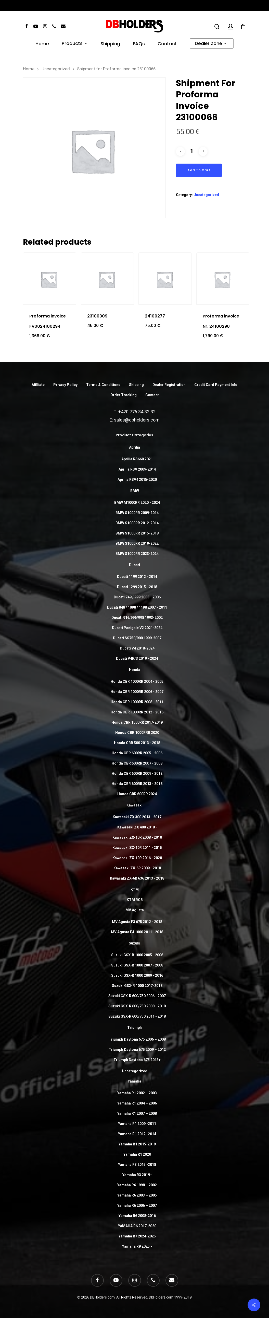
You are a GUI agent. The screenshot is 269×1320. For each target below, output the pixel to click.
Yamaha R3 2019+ (137, 1175)
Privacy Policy (65, 385)
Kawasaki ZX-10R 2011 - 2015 (137, 848)
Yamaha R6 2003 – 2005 (137, 1195)
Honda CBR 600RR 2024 (137, 794)
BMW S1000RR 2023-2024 (137, 554)
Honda (134, 670)
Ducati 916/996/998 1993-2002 (137, 618)
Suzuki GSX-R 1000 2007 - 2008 (137, 965)
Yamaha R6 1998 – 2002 (137, 1185)
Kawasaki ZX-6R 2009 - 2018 (137, 868)
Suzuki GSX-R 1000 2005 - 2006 (137, 955)
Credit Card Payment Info (215, 385)
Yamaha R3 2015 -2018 (137, 1165)
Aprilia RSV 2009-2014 (137, 469)
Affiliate (38, 385)
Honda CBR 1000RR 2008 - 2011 (137, 702)
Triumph (134, 1028)
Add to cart (198, 170)
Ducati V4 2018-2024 (137, 648)
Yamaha (134, 1081)
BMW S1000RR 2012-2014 (137, 523)
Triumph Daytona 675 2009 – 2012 (137, 1050)
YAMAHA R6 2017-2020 (137, 1226)
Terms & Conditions (103, 385)
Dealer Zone (210, 44)
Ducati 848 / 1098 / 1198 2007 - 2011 (137, 607)
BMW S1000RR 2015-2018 (137, 533)
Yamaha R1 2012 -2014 (137, 1134)
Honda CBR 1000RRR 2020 (137, 733)
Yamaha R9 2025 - (137, 1246)
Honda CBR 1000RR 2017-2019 (137, 722)
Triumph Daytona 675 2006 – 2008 (137, 1039)
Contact (167, 44)
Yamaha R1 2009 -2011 (137, 1124)
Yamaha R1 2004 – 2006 (137, 1103)
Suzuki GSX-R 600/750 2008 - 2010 (137, 1006)
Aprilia (134, 447)
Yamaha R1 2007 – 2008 (137, 1113)
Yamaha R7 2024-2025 (137, 1236)
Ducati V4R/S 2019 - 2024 (137, 658)
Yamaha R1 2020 (137, 1154)
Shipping (110, 44)
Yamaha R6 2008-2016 (137, 1216)
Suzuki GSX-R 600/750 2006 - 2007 (137, 996)
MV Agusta (134, 910)
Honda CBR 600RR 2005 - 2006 (137, 753)
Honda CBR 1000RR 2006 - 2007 (137, 692)
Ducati (134, 565)
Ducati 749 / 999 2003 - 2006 (137, 597)
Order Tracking (123, 395)
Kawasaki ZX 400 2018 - (137, 827)
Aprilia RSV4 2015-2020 (137, 479)
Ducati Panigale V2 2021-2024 (137, 628)
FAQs (139, 44)
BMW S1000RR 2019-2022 (137, 543)
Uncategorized (56, 68)
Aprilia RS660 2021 (137, 459)
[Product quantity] (192, 151)
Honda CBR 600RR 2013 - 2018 (137, 784)
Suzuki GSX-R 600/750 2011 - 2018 (137, 1016)
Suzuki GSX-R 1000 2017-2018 (137, 986)
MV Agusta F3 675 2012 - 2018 (137, 922)
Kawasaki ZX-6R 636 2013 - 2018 (137, 878)
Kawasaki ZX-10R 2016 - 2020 (137, 858)
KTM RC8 (135, 900)
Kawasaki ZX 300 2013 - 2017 (137, 817)
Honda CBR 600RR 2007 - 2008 (137, 763)
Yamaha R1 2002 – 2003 (137, 1093)
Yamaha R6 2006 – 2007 (137, 1205)
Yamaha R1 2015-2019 (137, 1144)
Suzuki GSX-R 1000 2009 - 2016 (137, 975)
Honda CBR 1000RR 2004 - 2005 (137, 681)
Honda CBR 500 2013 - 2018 (137, 743)
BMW (134, 491)
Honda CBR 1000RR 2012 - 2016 (137, 712)
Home (42, 44)
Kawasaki (134, 805)
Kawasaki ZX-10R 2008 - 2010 (137, 837)
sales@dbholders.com (137, 420)
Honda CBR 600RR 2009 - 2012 (137, 773)
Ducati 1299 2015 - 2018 (137, 587)
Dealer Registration (169, 385)
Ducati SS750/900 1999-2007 (137, 638)
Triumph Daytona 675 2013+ (137, 1060)
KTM (135, 889)
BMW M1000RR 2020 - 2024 (137, 502)
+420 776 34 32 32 (137, 411)
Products (74, 44)
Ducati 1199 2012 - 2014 (137, 577)
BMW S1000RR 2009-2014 (137, 513)
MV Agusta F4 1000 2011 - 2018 (137, 932)
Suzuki (134, 943)
